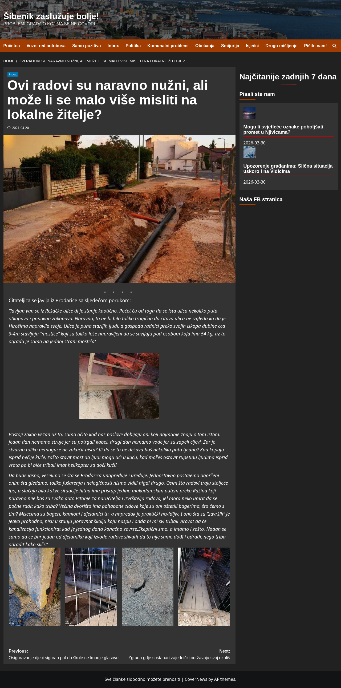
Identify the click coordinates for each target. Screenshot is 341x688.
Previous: (64, 655)
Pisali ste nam (257, 94)
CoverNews (196, 679)
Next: (174, 655)
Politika (133, 45)
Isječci (252, 45)
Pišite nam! (315, 45)
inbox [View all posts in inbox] (13, 74)
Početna (11, 45)
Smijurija (230, 45)
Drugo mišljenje (282, 45)
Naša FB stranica (261, 199)
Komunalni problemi (168, 45)
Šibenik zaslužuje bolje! (51, 16)
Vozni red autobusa (46, 45)
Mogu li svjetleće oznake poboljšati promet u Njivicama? (283, 129)
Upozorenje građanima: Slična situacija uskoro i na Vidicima (288, 168)
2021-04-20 (20, 128)
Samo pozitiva (86, 45)
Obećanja (204, 45)
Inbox (113, 45)
